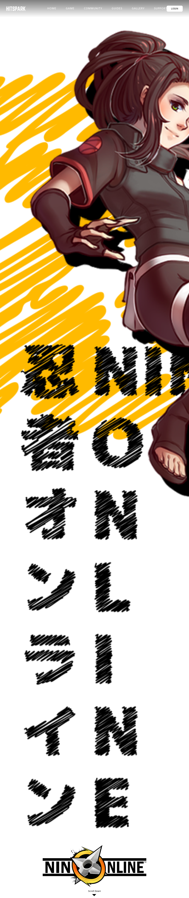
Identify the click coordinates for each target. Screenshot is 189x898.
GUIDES (117, 8)
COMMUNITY (93, 8)
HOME (51, 8)
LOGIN (174, 8)
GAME (70, 8)
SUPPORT (160, 8)
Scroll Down (94, 891)
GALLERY (138, 8)
